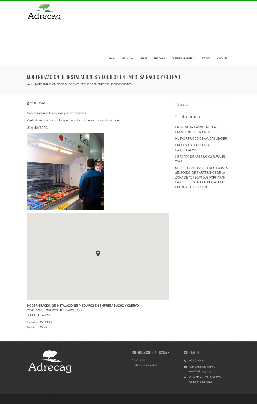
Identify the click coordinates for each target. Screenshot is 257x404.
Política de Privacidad (144, 365)
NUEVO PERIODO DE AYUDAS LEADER (201, 139)
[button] (98, 253)
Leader (143, 58)
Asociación (127, 58)
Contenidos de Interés (183, 58)
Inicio (112, 58)
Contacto (222, 58)
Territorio (159, 58)
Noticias (206, 58)
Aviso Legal (138, 360)
